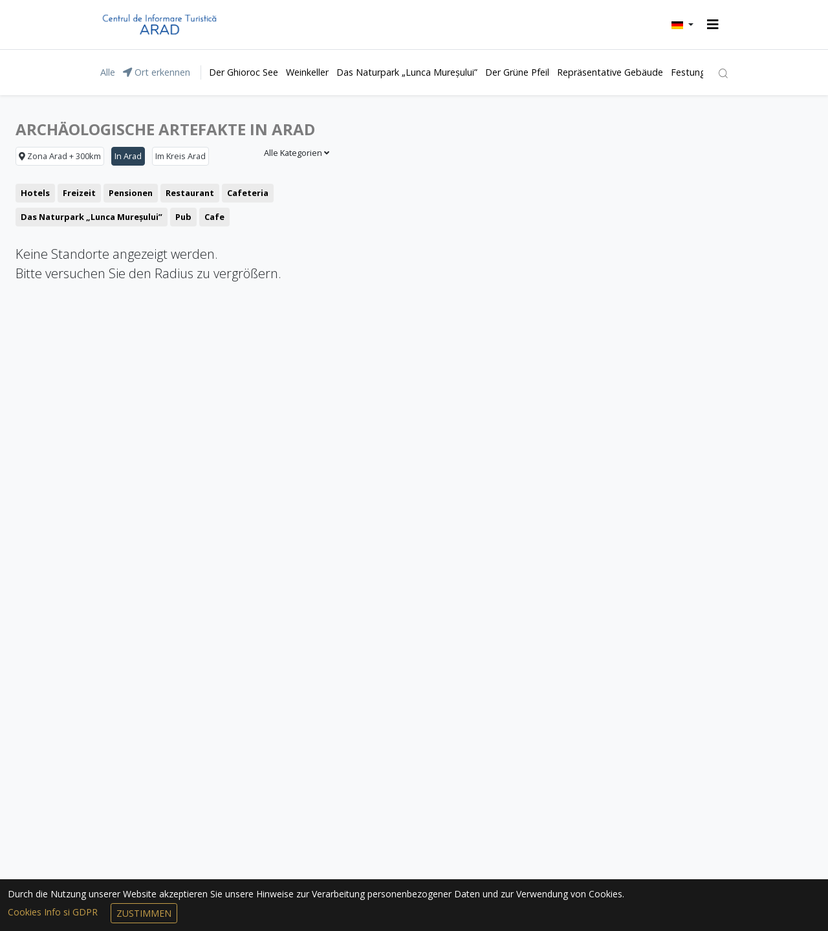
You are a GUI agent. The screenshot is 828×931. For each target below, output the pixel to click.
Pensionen (131, 193)
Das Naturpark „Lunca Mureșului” (406, 72)
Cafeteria (247, 193)
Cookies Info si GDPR (54, 912)
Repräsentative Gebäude (610, 72)
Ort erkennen (156, 72)
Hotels (35, 193)
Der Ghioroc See (243, 72)
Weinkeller (307, 72)
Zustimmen (143, 913)
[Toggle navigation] (713, 24)
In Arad (128, 156)
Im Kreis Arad (180, 156)
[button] (682, 24)
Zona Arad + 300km (60, 156)
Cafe (214, 217)
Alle (107, 72)
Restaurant (190, 193)
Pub (183, 217)
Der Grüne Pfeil (517, 72)
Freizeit (79, 193)
